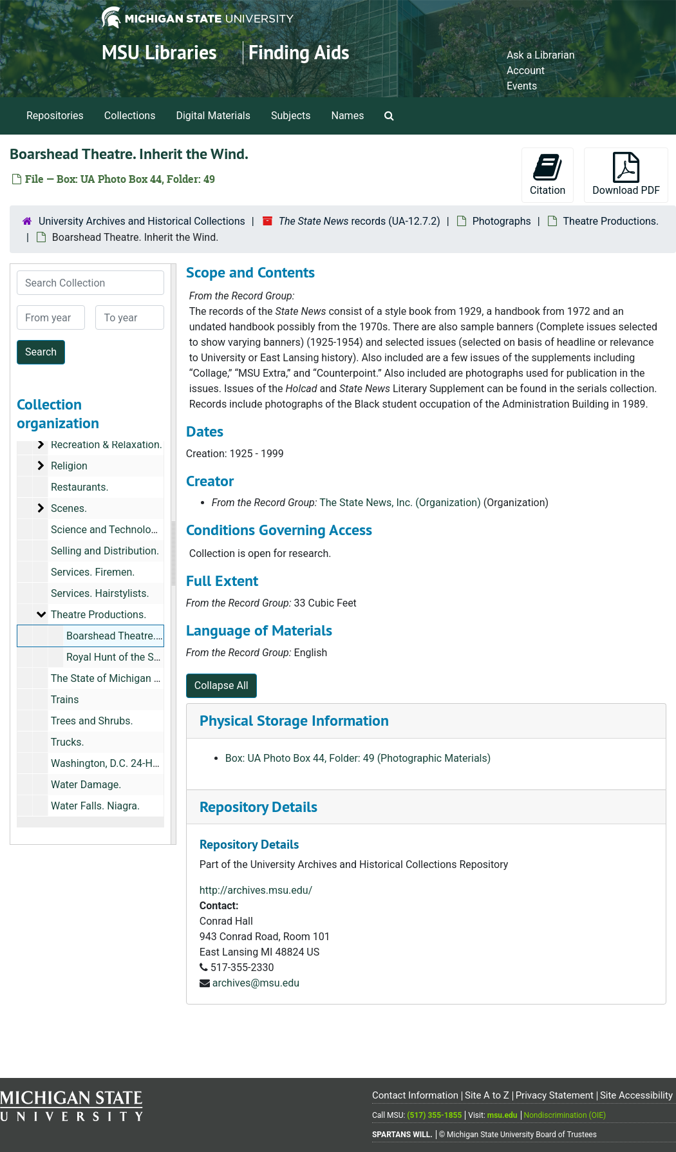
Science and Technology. (107, 530)
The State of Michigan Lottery (118, 678)
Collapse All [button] (221, 685)
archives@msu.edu (255, 983)
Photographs (502, 221)
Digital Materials (213, 115)
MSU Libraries (159, 52)
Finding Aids (299, 52)
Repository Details (258, 807)
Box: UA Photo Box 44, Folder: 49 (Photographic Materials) (358, 758)
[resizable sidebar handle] (173, 554)
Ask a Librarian (541, 55)
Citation (547, 174)
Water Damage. (86, 785)
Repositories (55, 115)
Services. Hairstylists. (100, 593)
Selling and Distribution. (105, 551)
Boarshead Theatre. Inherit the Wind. (149, 636)
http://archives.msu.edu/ (256, 890)
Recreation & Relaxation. (106, 445)
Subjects (290, 115)
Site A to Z (487, 1095)
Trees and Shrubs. (92, 721)
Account (526, 70)
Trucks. (67, 742)
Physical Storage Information (294, 720)
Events (522, 86)
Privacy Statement (555, 1095)
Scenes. (69, 508)
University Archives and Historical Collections (142, 221)
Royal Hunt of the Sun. (117, 657)
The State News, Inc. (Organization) (399, 502)
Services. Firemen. (93, 572)
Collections (130, 115)
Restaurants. (80, 487)
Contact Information (415, 1095)
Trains (65, 700)
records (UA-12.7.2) (359, 221)
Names (348, 115)
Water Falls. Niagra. (95, 806)
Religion (69, 466)
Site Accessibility (636, 1095)
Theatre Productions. (611, 221)
